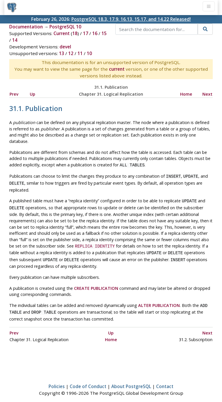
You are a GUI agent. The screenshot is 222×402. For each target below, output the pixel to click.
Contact (164, 380)
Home (186, 94)
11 (80, 53)
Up (32, 94)
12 (70, 53)
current (117, 69)
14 (14, 40)
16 (94, 33)
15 (104, 33)
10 (89, 53)
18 (74, 33)
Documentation (26, 27)
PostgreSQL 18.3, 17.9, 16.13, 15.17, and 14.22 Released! (131, 19)
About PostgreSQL (131, 380)
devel (65, 47)
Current (61, 33)
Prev (14, 94)
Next (207, 94)
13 (61, 53)
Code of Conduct (88, 380)
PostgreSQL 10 (65, 27)
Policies (57, 380)
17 (85, 33)
